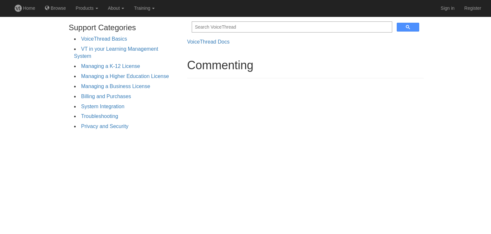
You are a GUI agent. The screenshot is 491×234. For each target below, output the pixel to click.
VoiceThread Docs (208, 42)
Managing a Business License (115, 86)
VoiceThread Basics (104, 39)
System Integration (102, 106)
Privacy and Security (105, 126)
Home (25, 8)
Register (472, 8)
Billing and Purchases (106, 96)
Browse (55, 8)
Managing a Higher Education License (125, 76)
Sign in (448, 8)
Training (144, 8)
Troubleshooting (99, 116)
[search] (291, 27)
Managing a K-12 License (110, 66)
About (116, 8)
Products (87, 8)
